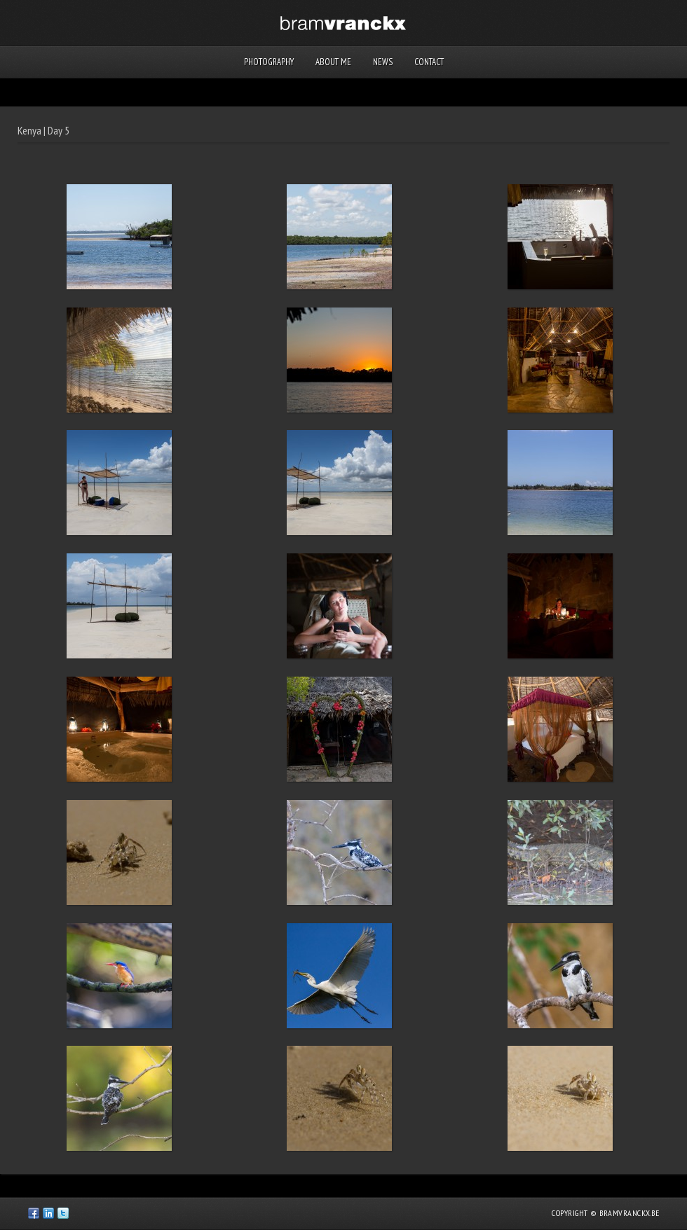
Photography (269, 62)
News (383, 62)
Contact (429, 62)
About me (333, 62)
